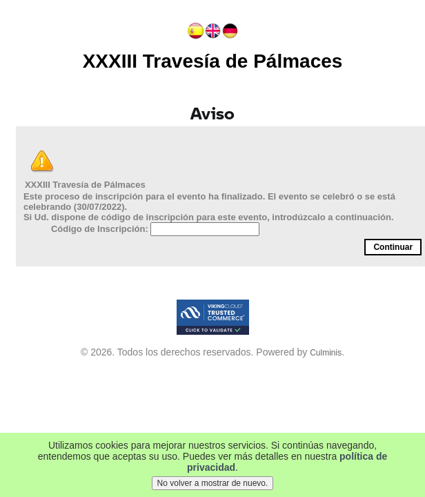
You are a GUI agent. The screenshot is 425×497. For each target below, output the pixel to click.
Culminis (326, 353)
